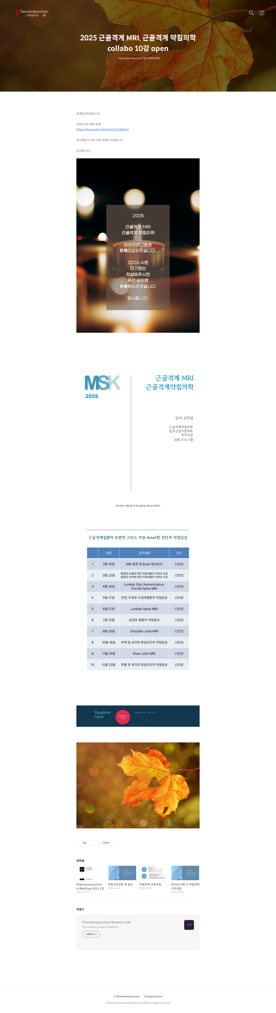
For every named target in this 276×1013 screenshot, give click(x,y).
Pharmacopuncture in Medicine (100, 927)
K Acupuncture (153, 996)
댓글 (80, 909)
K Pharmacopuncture (127, 996)
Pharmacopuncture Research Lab (106, 922)
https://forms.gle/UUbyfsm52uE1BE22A (102, 129)
